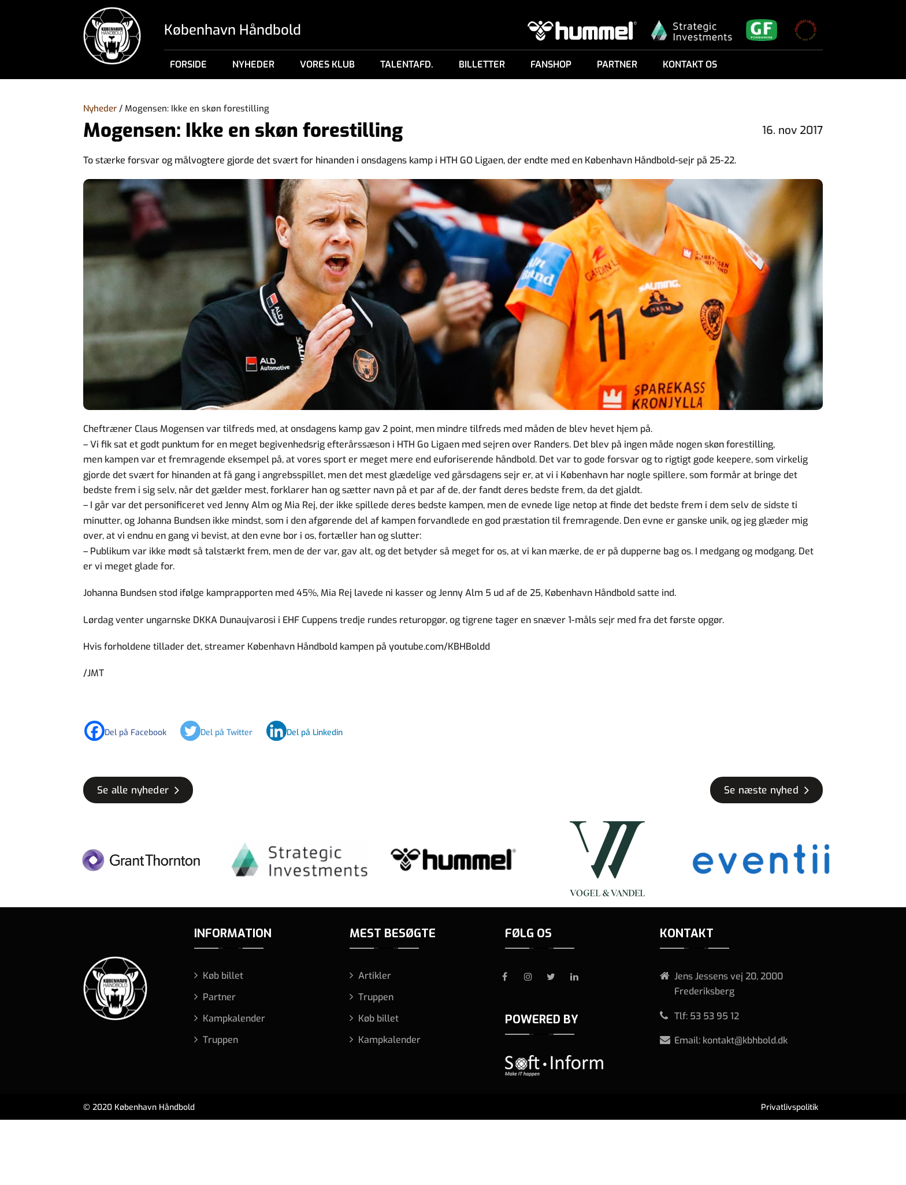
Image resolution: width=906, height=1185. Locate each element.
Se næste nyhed (761, 790)
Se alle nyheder (133, 790)
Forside (188, 64)
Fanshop (550, 64)
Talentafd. (406, 64)
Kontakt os (690, 64)
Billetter (482, 64)
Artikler (374, 976)
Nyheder (253, 64)
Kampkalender (234, 1018)
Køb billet (223, 976)
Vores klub (327, 64)
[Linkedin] (310, 731)
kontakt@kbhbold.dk (745, 1040)
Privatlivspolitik (789, 1107)
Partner (617, 64)
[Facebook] (131, 731)
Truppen (220, 1040)
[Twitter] (222, 731)
